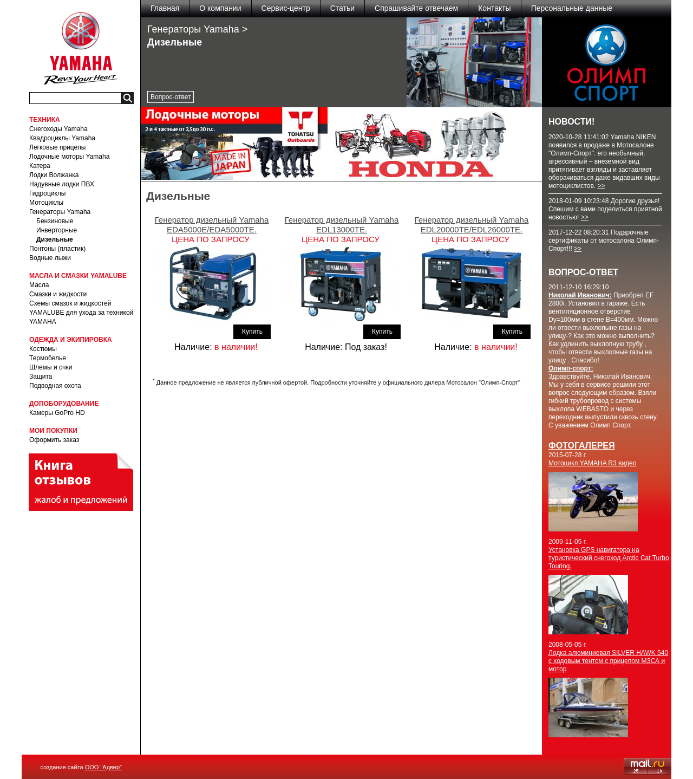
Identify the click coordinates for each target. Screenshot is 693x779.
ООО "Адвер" (103, 767)
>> (601, 186)
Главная (165, 8)
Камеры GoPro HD (57, 413)
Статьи (342, 8)
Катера (39, 166)
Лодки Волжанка (54, 175)
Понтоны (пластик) (57, 248)
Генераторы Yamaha (59, 212)
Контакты (494, 8)
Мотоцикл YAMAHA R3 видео (592, 463)
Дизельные (54, 239)
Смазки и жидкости (58, 294)
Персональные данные (571, 8)
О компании (220, 8)
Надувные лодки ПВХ (61, 184)
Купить (252, 331)
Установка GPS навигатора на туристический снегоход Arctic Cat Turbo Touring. (608, 558)
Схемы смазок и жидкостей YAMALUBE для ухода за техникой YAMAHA (81, 313)
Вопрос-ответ (171, 97)
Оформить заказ (54, 440)
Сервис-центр (285, 8)
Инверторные (56, 230)
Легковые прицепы (57, 147)
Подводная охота (55, 385)
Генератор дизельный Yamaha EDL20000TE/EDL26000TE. (472, 224)
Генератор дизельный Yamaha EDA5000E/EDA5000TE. (212, 224)
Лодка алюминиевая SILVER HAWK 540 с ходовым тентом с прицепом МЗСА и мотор (608, 661)
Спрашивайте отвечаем (416, 8)
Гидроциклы (47, 193)
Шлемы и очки (51, 367)
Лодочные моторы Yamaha (69, 156)
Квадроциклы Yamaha (62, 138)
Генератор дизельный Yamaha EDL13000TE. (342, 224)
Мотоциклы (46, 202)
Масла (39, 285)
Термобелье (47, 358)
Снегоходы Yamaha (58, 129)
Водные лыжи (50, 258)
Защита (41, 376)
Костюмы (43, 349)
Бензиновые (54, 221)
